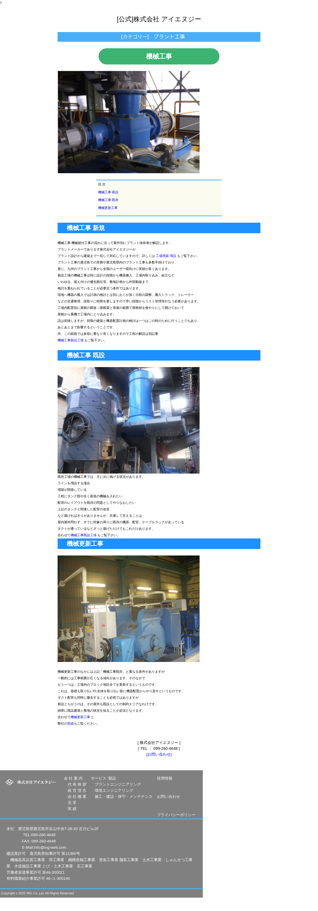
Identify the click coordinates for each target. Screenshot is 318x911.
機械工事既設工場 (84, 548)
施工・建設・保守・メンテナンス (122, 810)
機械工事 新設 (108, 205)
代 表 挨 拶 (75, 797)
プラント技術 (129, 39)
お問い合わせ (239, 39)
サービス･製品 (103, 791)
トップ (73, 39)
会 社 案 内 (73, 791)
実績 (70, 737)
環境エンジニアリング (112, 804)
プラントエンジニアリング (116, 797)
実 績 (70, 822)
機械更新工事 (108, 221)
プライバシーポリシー (176, 828)
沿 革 (70, 816)
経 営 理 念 (75, 804)
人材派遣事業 (161, 39)
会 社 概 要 (75, 810)
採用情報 (164, 791)
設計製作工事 (99, 39)
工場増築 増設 (166, 269)
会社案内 (188, 39)
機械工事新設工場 (71, 353)
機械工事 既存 (108, 213)
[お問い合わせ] (159, 768)
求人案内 (212, 39)
